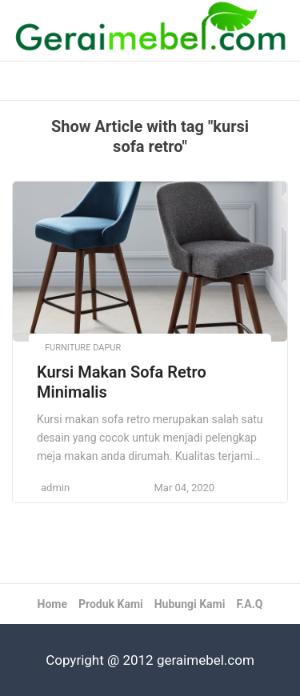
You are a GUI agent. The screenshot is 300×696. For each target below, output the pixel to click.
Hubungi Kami (190, 604)
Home (52, 604)
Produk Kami (110, 604)
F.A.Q (249, 604)
